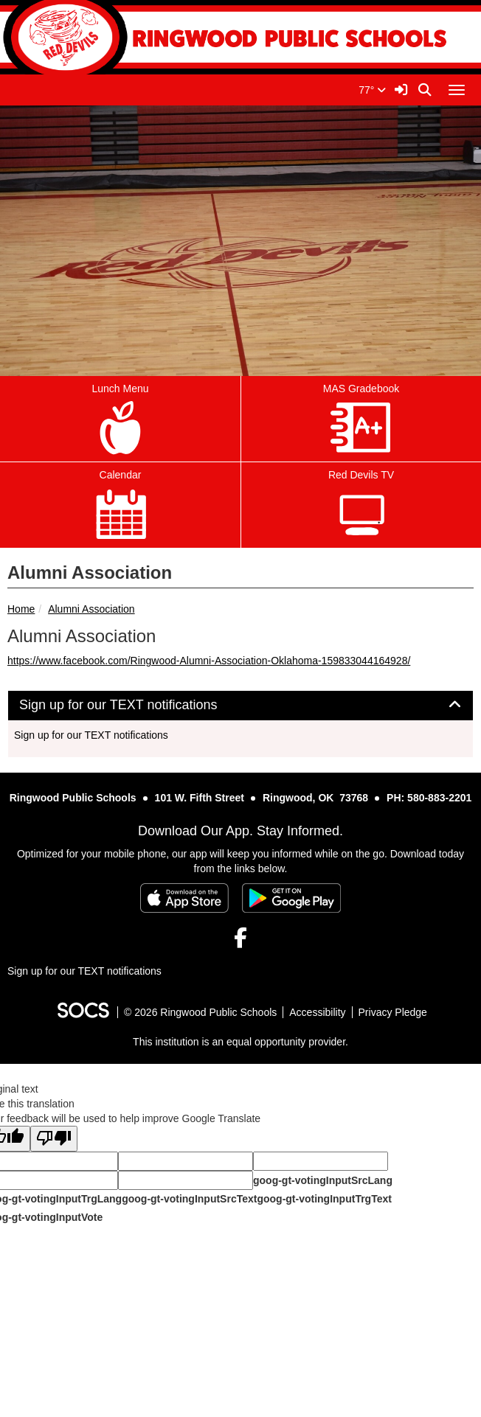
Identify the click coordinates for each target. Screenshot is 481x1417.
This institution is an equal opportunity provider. (240, 1042)
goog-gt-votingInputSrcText (189, 1199)
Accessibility (317, 1012)
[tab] (240, 705)
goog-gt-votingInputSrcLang (322, 1180)
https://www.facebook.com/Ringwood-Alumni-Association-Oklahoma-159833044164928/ (208, 660)
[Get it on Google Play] (291, 898)
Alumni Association (91, 609)
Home (21, 609)
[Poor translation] (53, 1139)
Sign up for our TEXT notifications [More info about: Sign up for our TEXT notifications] (91, 735)
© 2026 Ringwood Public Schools (200, 1012)
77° (372, 90)
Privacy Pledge (393, 1012)
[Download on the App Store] (184, 898)
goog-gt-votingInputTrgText (324, 1199)
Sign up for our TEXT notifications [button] (135, 705)
